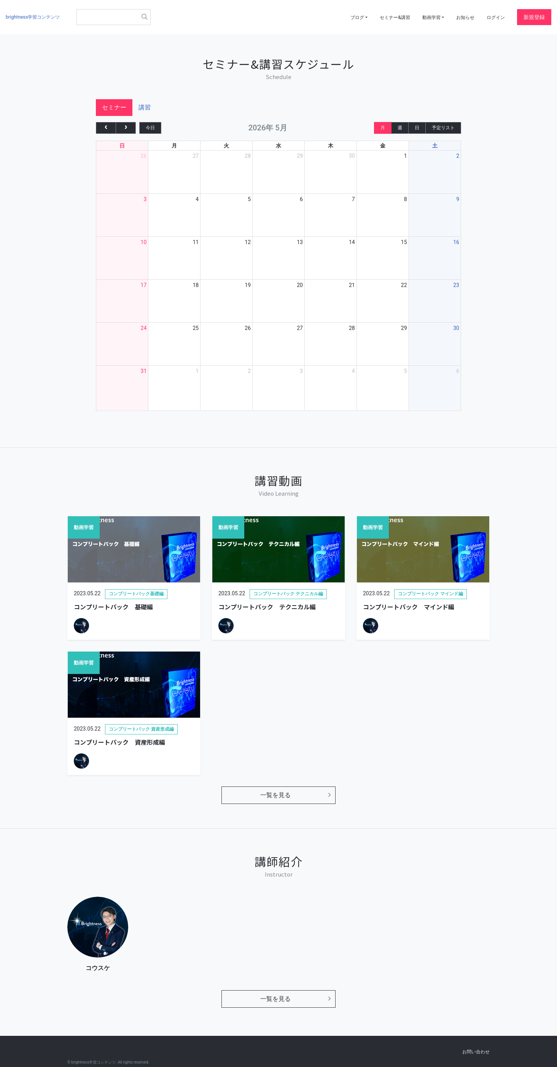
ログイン (494, 17)
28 (248, 160)
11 (196, 246)
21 (352, 289)
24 (144, 332)
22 (404, 289)
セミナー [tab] (114, 110)
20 (300, 289)
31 (144, 375)
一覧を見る (275, 798)
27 (196, 160)
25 (196, 332)
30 (352, 160)
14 (352, 246)
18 (196, 289)
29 (300, 160)
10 (144, 246)
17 (144, 289)
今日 (150, 131)
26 (144, 160)
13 (300, 246)
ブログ (340, 17)
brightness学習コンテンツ (37, 17)
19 (248, 289)
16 (456, 246)
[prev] (106, 131)
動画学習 (422, 17)
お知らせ (460, 17)
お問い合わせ (476, 1051)
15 (404, 246)
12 (248, 246)
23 (456, 289)
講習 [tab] (144, 110)
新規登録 (534, 17)
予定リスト (443, 131)
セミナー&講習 (382, 17)
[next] (126, 131)
